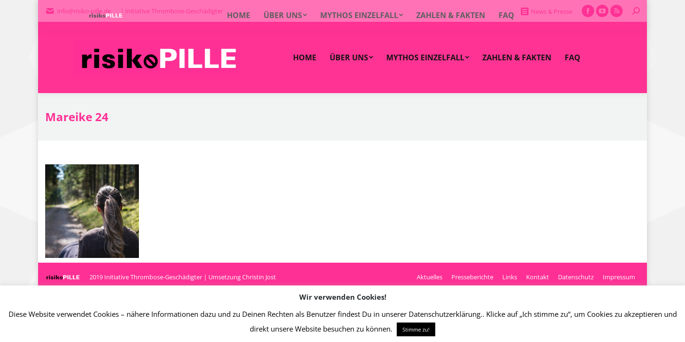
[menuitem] (304, 57)
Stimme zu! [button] (416, 329)
